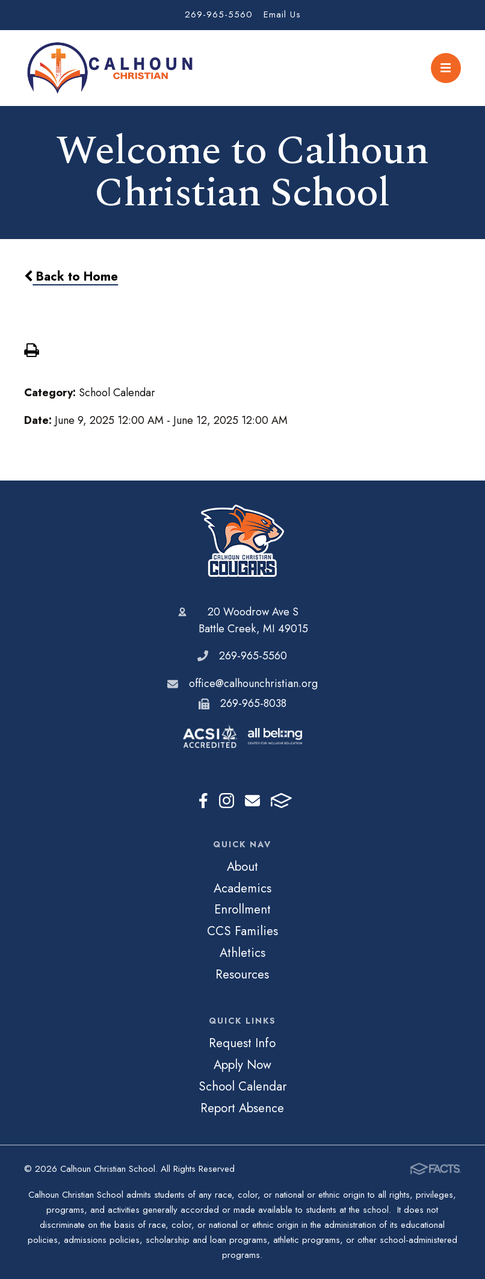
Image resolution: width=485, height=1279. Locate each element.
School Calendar (242, 1086)
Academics (242, 888)
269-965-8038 (253, 703)
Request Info (242, 1043)
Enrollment (242, 909)
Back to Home (71, 276)
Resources (242, 974)
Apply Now (242, 1065)
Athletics (242, 953)
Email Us (282, 14)
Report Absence (242, 1108)
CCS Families (242, 931)
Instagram (226, 800)
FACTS (281, 800)
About (242, 866)
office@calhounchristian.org (253, 683)
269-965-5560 (219, 14)
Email (252, 800)
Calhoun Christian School (242, 541)
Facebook (203, 800)
